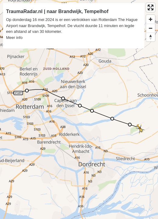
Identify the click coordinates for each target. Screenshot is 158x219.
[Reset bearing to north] (150, 37)
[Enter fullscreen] (150, 7)
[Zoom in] (150, 19)
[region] (79, 109)
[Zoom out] (150, 28)
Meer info (14, 37)
